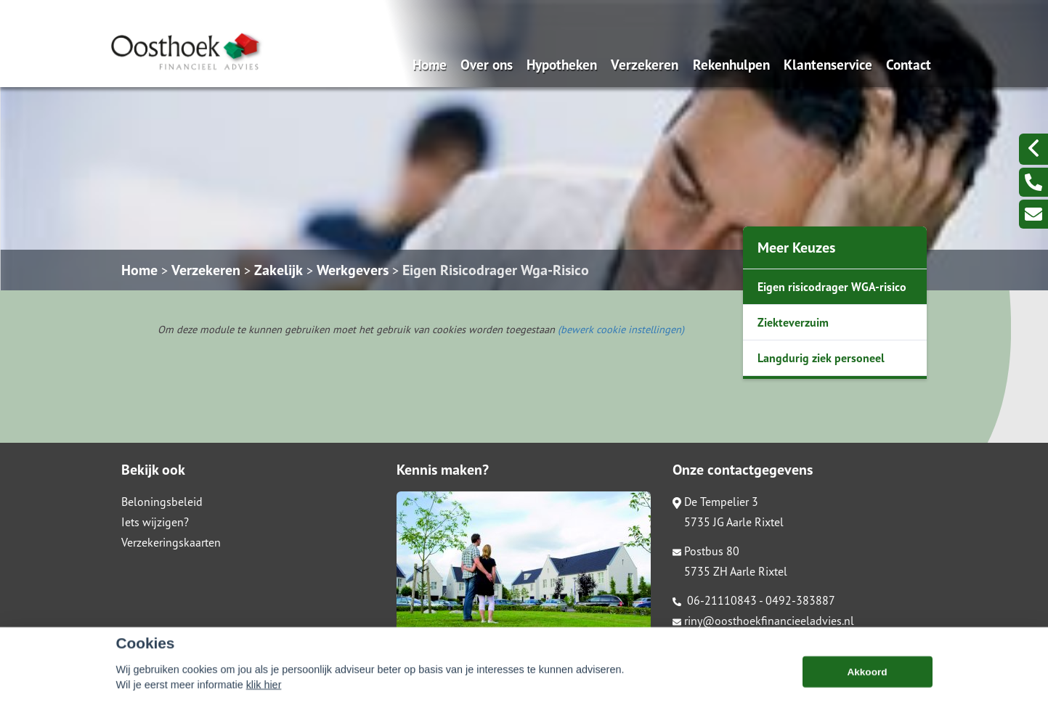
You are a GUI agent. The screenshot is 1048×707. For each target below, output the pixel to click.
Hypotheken (562, 64)
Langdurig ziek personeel (821, 358)
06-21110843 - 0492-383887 (754, 600)
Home (430, 64)
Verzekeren (644, 64)
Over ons (486, 64)
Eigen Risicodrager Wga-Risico (495, 270)
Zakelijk (278, 270)
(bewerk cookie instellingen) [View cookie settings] (621, 329)
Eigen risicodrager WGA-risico (831, 286)
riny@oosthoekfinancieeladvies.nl (763, 620)
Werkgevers (353, 270)
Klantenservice (828, 64)
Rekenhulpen (731, 64)
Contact (908, 64)
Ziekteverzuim (793, 322)
